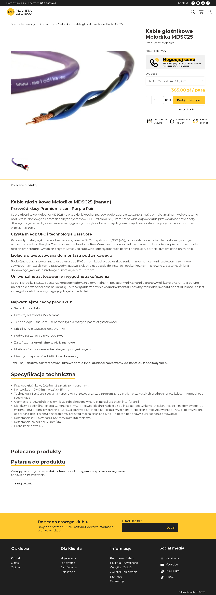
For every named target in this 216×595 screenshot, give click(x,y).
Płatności (116, 576)
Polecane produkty (24, 185)
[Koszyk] (201, 12)
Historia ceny (156, 50)
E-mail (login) (131, 521)
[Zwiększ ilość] (148, 100)
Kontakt (183, 3)
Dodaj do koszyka (188, 100)
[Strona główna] (20, 12)
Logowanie (67, 562)
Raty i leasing (187, 109)
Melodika (168, 43)
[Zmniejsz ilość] (161, 100)
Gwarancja (117, 580)
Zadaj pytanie (24, 483)
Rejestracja (67, 571)
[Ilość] (154, 100)
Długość (151, 73)
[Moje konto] (210, 12)
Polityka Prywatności (124, 562)
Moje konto (68, 557)
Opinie (15, 567)
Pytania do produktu (38, 462)
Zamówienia (68, 567)
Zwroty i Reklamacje (123, 571)
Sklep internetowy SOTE (192, 591)
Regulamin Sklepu (123, 557)
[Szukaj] (193, 12)
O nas (15, 562)
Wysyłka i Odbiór (121, 567)
